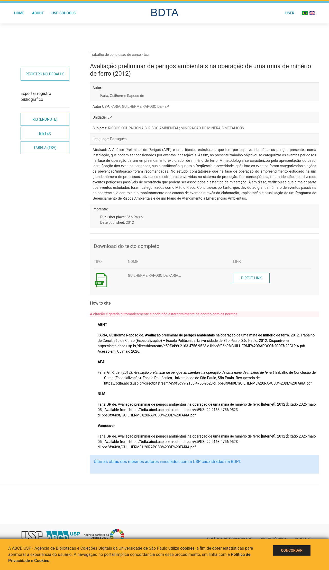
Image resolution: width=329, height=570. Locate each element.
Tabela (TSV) (44, 148)
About (38, 13)
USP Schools (64, 13)
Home (19, 13)
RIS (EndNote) (45, 119)
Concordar (292, 550)
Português (118, 139)
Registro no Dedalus (44, 74)
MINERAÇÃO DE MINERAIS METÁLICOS (212, 128)
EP (109, 117)
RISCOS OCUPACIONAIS (127, 128)
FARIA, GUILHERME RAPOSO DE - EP (140, 106)
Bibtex (45, 133)
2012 (130, 222)
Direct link (251, 278)
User (289, 13)
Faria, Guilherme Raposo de (122, 96)
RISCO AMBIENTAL (163, 128)
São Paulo (134, 217)
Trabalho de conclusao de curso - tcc (119, 54)
